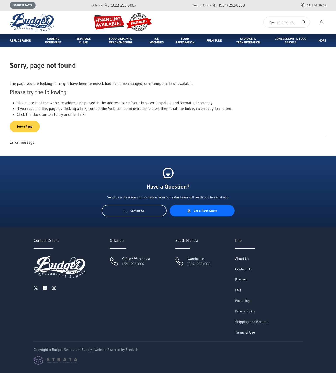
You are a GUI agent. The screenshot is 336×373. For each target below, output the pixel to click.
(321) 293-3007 (114, 5)
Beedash (131, 349)
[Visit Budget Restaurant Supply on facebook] (45, 287)
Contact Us (134, 211)
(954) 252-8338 (218, 5)
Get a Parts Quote (202, 211)
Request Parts (22, 5)
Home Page (24, 126)
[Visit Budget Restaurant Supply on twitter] (36, 287)
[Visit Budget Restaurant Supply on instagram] (54, 287)
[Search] (286, 22)
